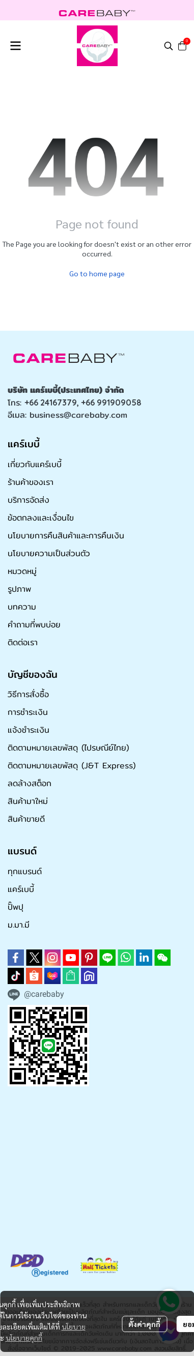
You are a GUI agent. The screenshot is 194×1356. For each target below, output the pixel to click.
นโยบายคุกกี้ (24, 1337)
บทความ (22, 606)
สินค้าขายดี (26, 819)
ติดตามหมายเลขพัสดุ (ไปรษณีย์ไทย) (68, 747)
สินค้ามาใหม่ (28, 801)
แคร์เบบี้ (21, 889)
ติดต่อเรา (23, 642)
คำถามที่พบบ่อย (34, 624)
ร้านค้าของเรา (30, 482)
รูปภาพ (19, 589)
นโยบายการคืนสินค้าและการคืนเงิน (66, 535)
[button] (168, 46)
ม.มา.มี (19, 924)
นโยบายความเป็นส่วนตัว (49, 553)
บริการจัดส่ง (28, 500)
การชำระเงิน (28, 712)
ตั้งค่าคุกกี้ (144, 1324)
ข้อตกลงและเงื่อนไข (41, 517)
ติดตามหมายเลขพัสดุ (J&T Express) (71, 765)
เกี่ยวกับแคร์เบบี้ (35, 464)
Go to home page (97, 273)
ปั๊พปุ (15, 907)
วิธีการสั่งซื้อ (28, 694)
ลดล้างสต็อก (29, 783)
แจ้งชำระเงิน (28, 730)
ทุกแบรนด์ (25, 871)
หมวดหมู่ (22, 571)
